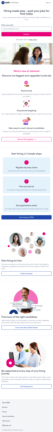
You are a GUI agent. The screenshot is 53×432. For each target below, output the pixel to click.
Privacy (4, 412)
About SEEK (6, 402)
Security (4, 407)
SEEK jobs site (6, 425)
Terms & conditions (8, 416)
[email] (26, 29)
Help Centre (33, 39)
